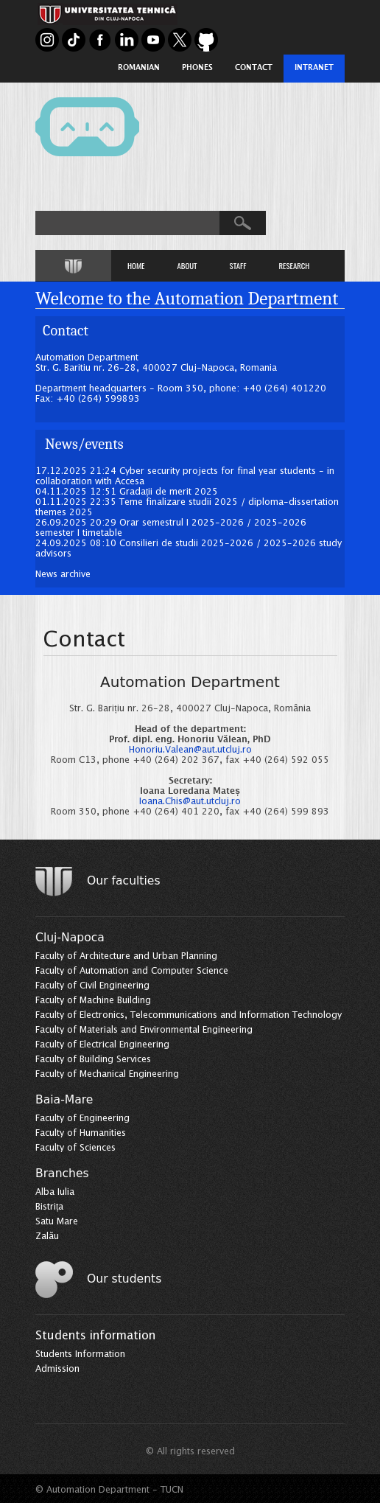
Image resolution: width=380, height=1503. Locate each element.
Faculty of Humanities (80, 1133)
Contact (253, 68)
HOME (135, 265)
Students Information (80, 1354)
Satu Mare (56, 1222)
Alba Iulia (54, 1192)
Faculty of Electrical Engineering (102, 1045)
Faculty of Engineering (82, 1119)
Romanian (139, 68)
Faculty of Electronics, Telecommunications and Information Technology (188, 1015)
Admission (57, 1369)
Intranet (314, 68)
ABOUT (187, 265)
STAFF (238, 265)
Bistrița (49, 1207)
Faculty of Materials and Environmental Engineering (144, 1030)
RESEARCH (293, 265)
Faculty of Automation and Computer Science (131, 971)
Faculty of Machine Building (93, 1001)
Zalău (47, 1236)
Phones (197, 68)
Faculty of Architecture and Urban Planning (126, 956)
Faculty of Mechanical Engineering (107, 1074)
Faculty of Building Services (93, 1060)
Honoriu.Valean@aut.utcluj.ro (190, 750)
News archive (63, 575)
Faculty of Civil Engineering (92, 986)
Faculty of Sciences (75, 1148)
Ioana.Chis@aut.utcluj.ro (190, 802)
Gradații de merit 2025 (168, 492)
